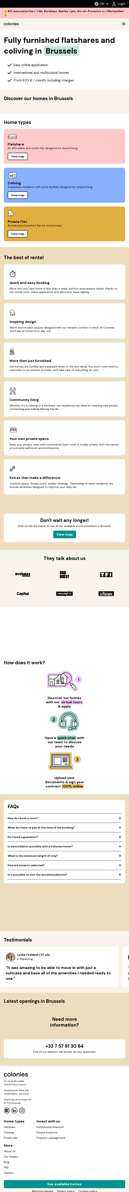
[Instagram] (22, 1110)
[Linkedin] (14, 1110)
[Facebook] (7, 1110)
